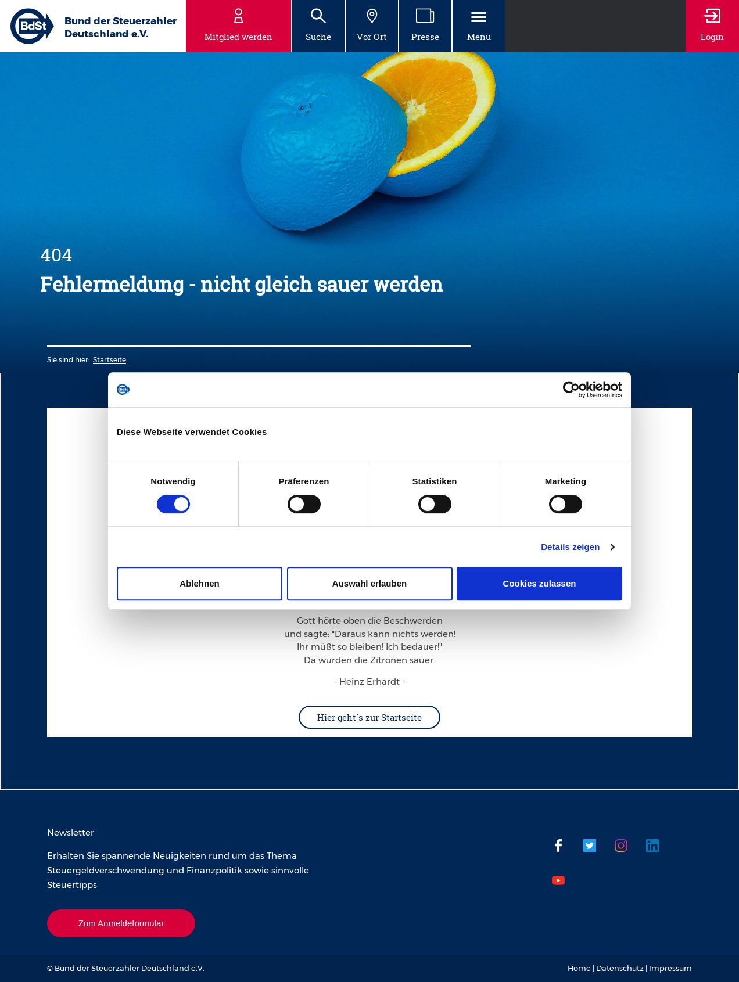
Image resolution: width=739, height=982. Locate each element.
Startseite (109, 359)
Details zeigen (570, 547)
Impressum (670, 968)
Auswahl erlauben (369, 583)
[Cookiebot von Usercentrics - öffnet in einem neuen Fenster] (571, 389)
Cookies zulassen (539, 583)
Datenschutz (620, 968)
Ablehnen (199, 583)
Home (579, 968)
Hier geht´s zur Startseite (369, 717)
